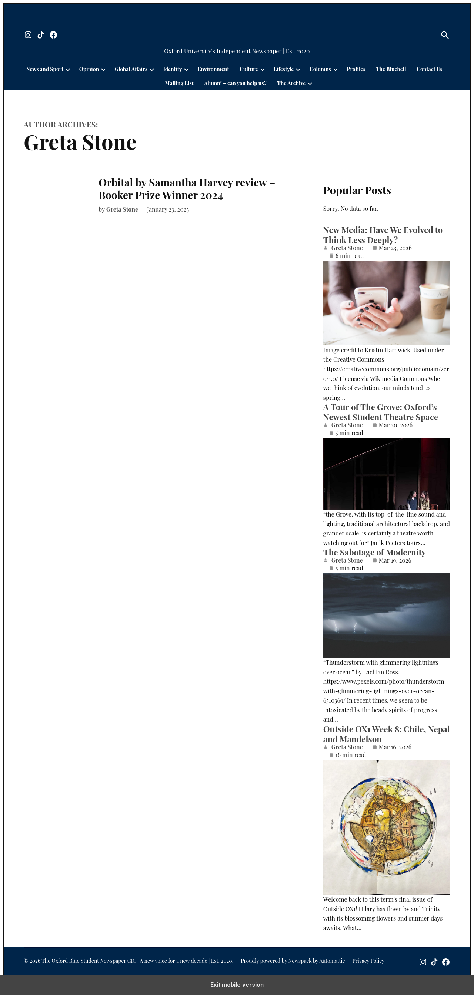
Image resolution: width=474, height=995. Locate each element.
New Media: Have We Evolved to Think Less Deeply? (383, 234)
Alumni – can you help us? (235, 83)
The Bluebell (391, 69)
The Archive (291, 83)
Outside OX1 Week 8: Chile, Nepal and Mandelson (386, 733)
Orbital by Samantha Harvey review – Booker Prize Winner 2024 (187, 188)
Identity (172, 69)
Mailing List (179, 83)
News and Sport (45, 69)
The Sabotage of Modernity (374, 552)
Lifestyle (284, 69)
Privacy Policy (368, 960)
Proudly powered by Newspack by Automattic (293, 960)
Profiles (356, 69)
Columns (320, 69)
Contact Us (429, 69)
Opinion (89, 69)
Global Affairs (131, 69)
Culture (249, 69)
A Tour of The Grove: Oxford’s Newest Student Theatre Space (380, 411)
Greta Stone (122, 209)
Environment (213, 69)
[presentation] (67, 69)
